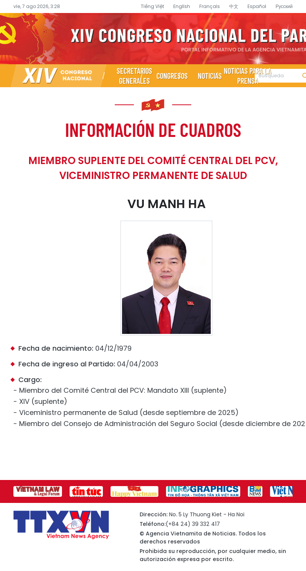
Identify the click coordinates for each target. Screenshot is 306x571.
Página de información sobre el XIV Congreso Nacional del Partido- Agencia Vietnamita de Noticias (153, 38)
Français (209, 6)
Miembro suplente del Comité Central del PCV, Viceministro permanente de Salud (153, 168)
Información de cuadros (153, 129)
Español (256, 6)
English (181, 6)
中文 (233, 6)
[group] (37, 491)
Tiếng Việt (152, 6)
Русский (284, 6)
